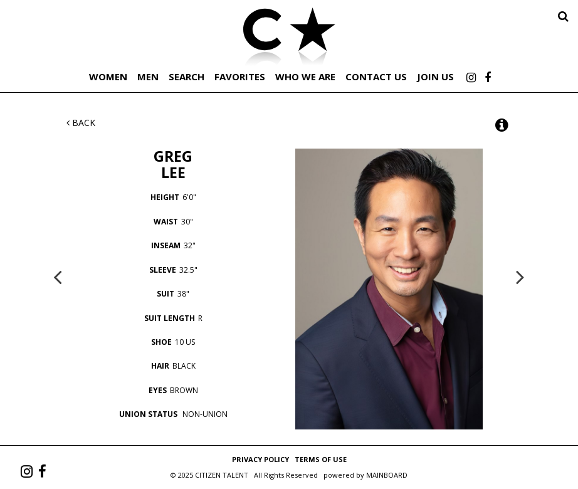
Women (108, 76)
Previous (57, 276)
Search (186, 76)
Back (80, 123)
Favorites (239, 76)
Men (148, 76)
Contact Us (376, 76)
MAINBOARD (386, 475)
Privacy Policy (260, 459)
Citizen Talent (289, 39)
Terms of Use (321, 459)
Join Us (435, 76)
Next (520, 276)
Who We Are (305, 76)
